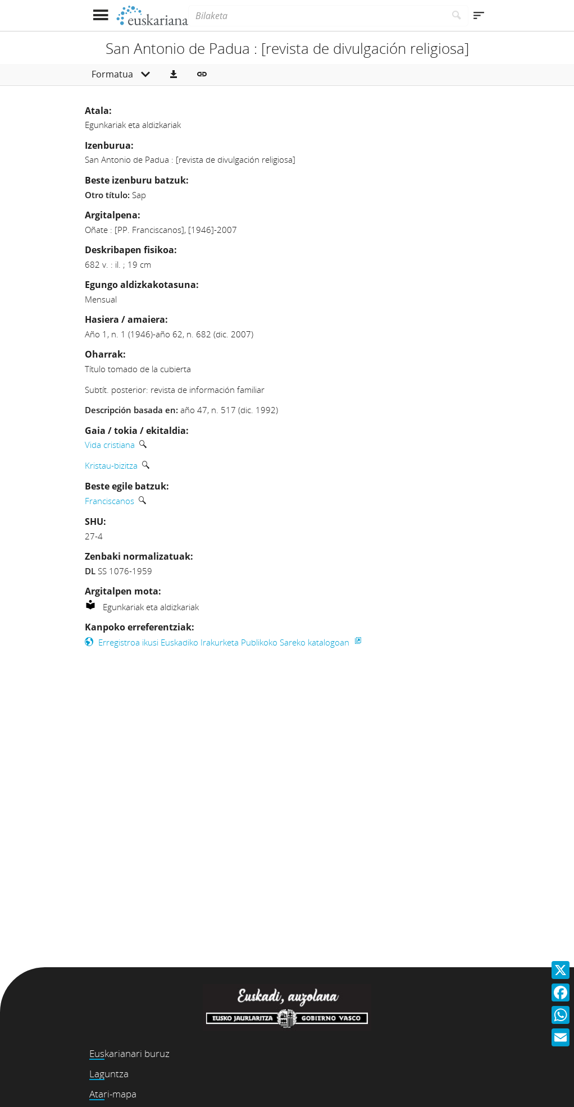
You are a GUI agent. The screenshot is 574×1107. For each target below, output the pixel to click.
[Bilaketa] (316, 15)
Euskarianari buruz (129, 1053)
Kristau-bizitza (111, 465)
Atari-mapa (112, 1093)
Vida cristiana (110, 444)
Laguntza (109, 1073)
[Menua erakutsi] (100, 15)
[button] (173, 74)
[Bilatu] (456, 15)
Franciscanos (109, 500)
